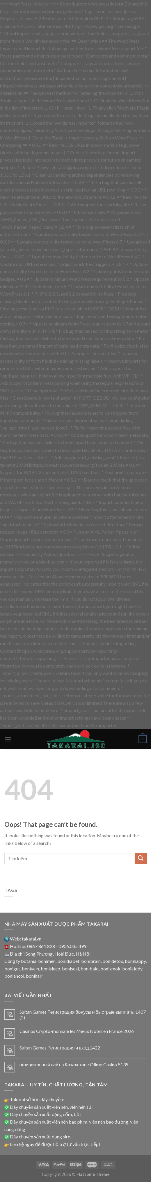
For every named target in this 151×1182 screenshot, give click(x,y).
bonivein (30, 968)
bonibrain (91, 961)
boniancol (14, 976)
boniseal (70, 968)
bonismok (110, 968)
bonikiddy (132, 968)
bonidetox (112, 961)
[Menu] (7, 739)
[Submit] (141, 858)
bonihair (34, 976)
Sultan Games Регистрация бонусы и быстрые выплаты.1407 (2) (82, 1014)
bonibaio (90, 968)
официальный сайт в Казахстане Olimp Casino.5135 (73, 1064)
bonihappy (135, 961)
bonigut (12, 968)
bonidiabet (68, 961)
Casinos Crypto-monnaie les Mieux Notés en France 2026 (76, 1031)
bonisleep (50, 968)
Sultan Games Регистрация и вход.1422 (59, 1047)
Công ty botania (20, 961)
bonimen (47, 961)
